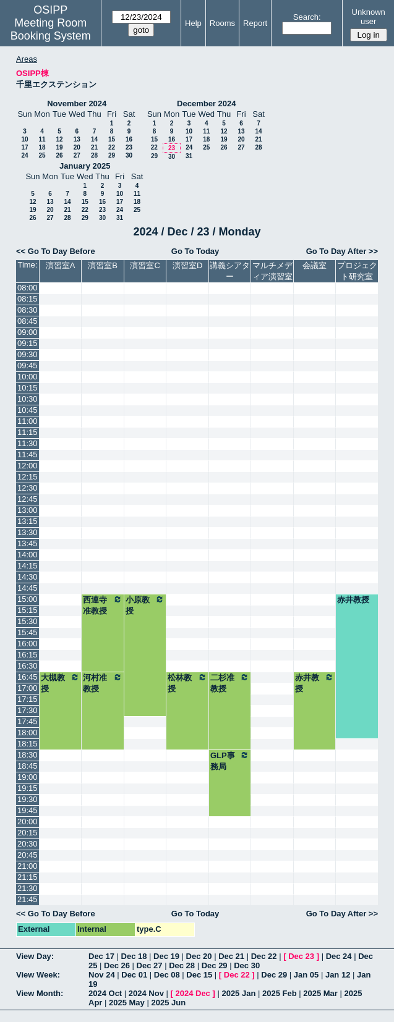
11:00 (27, 421)
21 (94, 147)
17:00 (27, 688)
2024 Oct (105, 993)
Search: (307, 17)
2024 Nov (146, 993)
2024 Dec (192, 993)
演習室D (187, 265)
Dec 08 (167, 974)
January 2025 (84, 166)
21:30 (27, 888)
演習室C (145, 265)
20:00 (27, 821)
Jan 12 (337, 974)
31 (189, 156)
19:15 (27, 788)
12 (59, 139)
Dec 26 (117, 965)
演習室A (60, 265)
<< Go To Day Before (55, 251)
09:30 (27, 354)
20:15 (27, 832)
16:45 (27, 677)
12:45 (27, 499)
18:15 (27, 743)
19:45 (27, 810)
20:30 (27, 843)
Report (255, 23)
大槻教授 (60, 682)
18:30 (27, 754)
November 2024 (76, 103)
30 (129, 155)
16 (129, 139)
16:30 (27, 665)
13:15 (27, 521)
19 (59, 147)
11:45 (27, 454)
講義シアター (230, 271)
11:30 (27, 443)
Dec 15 (199, 974)
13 (77, 139)
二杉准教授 (230, 682)
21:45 (27, 899)
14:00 (27, 554)
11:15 (27, 432)
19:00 (27, 777)
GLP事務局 (230, 760)
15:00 (27, 599)
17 (24, 147)
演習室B (103, 265)
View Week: (38, 974)
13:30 (27, 532)
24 (24, 155)
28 (94, 155)
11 (41, 139)
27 (77, 155)
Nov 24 (101, 974)
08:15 (27, 298)
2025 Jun (168, 1002)
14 (94, 139)
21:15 (27, 877)
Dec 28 (182, 965)
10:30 (27, 398)
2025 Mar (320, 993)
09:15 (27, 343)
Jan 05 (306, 974)
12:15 (27, 476)
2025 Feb (279, 993)
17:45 (27, 721)
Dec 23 (301, 956)
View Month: (39, 993)
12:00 (27, 465)
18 (41, 147)
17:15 (27, 699)
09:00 (27, 332)
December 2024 (206, 103)
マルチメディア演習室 (272, 271)
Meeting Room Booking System (51, 29)
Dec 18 (134, 956)
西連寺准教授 (102, 604)
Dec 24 (339, 956)
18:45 (27, 766)
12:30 (27, 487)
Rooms (222, 23)
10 (24, 139)
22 (111, 147)
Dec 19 (166, 956)
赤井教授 (353, 599)
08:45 (27, 321)
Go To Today (195, 251)
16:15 (27, 654)
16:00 (27, 643)
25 (41, 155)
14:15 (27, 565)
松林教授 (187, 682)
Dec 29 (215, 965)
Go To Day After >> (342, 251)
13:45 (27, 543)
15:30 (27, 621)
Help (193, 23)
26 (59, 155)
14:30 (27, 576)
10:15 (27, 387)
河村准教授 (102, 682)
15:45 (27, 632)
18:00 (27, 732)
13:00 (27, 510)
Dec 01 (134, 974)
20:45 (27, 854)
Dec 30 (247, 965)
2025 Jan (238, 993)
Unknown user (368, 16)
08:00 (27, 287)
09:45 (27, 365)
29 (111, 155)
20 (77, 147)
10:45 (27, 410)
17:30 (27, 710)
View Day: (35, 956)
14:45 (27, 588)
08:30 (27, 310)
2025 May (127, 1002)
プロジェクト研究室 (357, 271)
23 (129, 147)
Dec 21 (231, 956)
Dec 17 (101, 956)
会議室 (314, 265)
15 (111, 139)
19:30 (27, 799)
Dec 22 (264, 956)
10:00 (27, 376)
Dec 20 (199, 956)
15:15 (27, 610)
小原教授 (145, 604)
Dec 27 (150, 965)
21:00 (27, 866)
